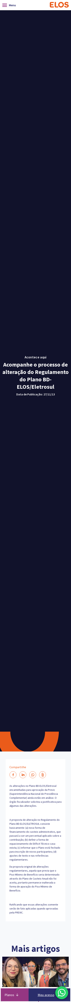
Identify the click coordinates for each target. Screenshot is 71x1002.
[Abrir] (10, 5)
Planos (9, 995)
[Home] (59, 5)
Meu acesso (46, 995)
